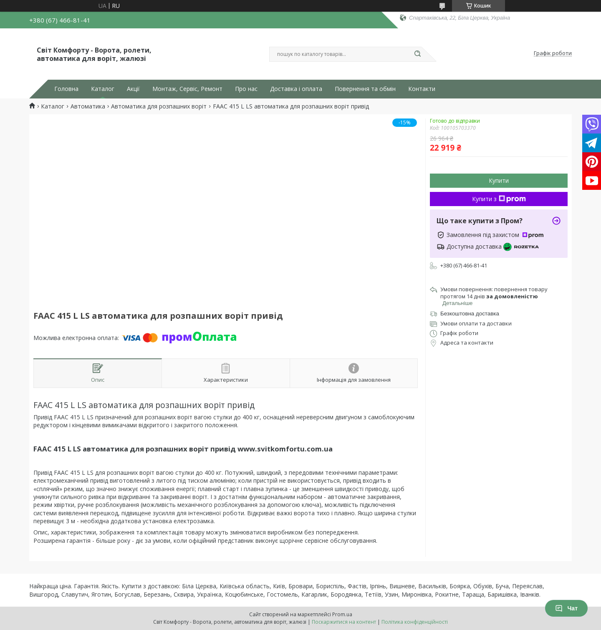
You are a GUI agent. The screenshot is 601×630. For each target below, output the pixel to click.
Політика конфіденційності (414, 621)
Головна (66, 89)
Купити (499, 180)
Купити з (499, 199)
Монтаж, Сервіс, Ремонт (187, 89)
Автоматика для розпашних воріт (159, 106)
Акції (133, 89)
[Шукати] (417, 54)
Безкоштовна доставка (469, 313)
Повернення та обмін (365, 89)
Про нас (246, 89)
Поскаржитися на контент (344, 621)
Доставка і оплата (296, 89)
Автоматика (88, 106)
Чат (566, 608)
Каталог (102, 89)
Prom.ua (342, 614)
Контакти (421, 89)
